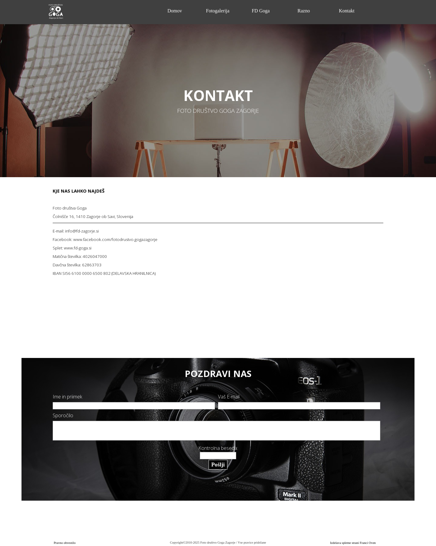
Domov (174, 10)
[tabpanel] (218, 100)
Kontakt (347, 10)
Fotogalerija (217, 10)
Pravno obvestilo (65, 542)
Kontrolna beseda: (218, 448)
